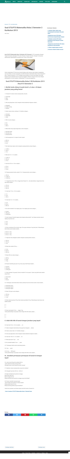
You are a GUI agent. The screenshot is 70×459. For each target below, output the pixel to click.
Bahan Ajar (26, 1)
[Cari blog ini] (64, 1)
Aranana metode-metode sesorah (55, 49)
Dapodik (41, 1)
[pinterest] (25, 415)
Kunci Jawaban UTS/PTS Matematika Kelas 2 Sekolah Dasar (18, 391)
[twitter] (17, 415)
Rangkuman (54, 1)
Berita (14, 1)
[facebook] (9, 415)
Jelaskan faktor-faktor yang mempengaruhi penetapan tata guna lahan (56, 32)
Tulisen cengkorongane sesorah (55, 47)
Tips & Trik (47, 1)
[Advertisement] (35, 13)
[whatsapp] (33, 415)
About (47, 452)
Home (23, 452)
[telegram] (41, 415)
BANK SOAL (20, 1)
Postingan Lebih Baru (9, 447)
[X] (69, 452)
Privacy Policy (28, 452)
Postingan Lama (41, 447)
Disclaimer (33, 452)
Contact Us (38, 452)
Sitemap (43, 452)
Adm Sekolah (34, 1)
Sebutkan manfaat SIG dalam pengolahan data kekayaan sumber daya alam (55, 40)
